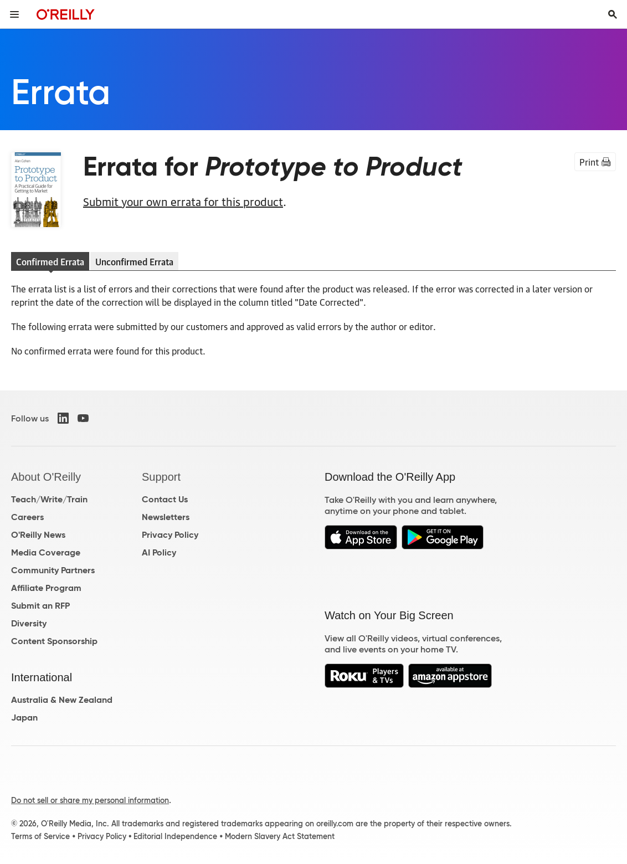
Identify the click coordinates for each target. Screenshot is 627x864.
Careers (27, 517)
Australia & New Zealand (61, 700)
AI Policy (159, 552)
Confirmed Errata (50, 261)
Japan (24, 717)
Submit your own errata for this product (183, 201)
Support (161, 477)
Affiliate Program (46, 588)
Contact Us (165, 499)
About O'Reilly (46, 477)
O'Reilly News (38, 535)
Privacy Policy (170, 535)
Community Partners (53, 570)
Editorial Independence (175, 836)
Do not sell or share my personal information (90, 800)
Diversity (29, 623)
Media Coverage (45, 552)
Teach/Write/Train (49, 499)
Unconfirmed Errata (134, 261)
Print (595, 162)
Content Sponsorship (54, 641)
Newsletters (165, 517)
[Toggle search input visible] (612, 14)
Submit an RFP (40, 605)
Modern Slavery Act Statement (280, 836)
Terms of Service (40, 836)
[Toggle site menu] (14, 14)
